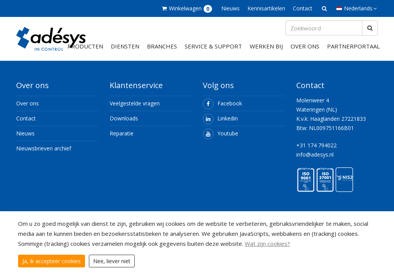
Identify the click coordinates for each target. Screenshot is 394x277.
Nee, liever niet (111, 261)
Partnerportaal (353, 51)
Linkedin (220, 123)
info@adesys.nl (315, 160)
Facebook (222, 108)
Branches (162, 51)
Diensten (125, 51)
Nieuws (230, 8)
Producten (85, 51)
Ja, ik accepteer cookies (51, 261)
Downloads (124, 123)
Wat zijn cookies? (267, 243)
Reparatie (122, 138)
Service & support (213, 51)
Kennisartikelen (266, 8)
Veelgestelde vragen (135, 108)
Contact (302, 8)
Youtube (220, 138)
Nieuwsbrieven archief (43, 153)
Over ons (304, 51)
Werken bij (266, 51)
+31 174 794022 (316, 150)
